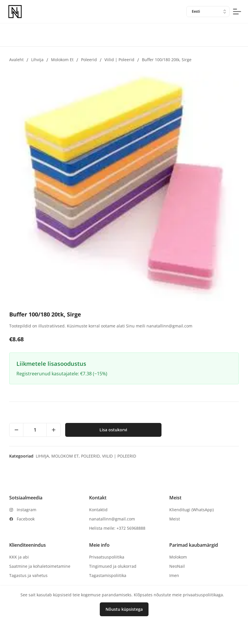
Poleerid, (91, 456)
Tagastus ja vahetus (28, 575)
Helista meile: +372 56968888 (117, 528)
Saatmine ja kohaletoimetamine (39, 566)
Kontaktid (98, 509)
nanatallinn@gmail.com (112, 519)
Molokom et (62, 59)
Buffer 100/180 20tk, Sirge (166, 59)
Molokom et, (66, 456)
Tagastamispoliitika (107, 575)
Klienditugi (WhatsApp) (191, 509)
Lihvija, (43, 456)
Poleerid (89, 59)
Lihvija (37, 59)
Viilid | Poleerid (119, 59)
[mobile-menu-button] (237, 12)
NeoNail (177, 566)
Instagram (26, 509)
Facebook (26, 519)
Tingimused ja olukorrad (112, 566)
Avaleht (16, 59)
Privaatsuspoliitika (106, 557)
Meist (174, 519)
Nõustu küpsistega (124, 609)
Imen (174, 575)
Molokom (178, 557)
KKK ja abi (19, 557)
